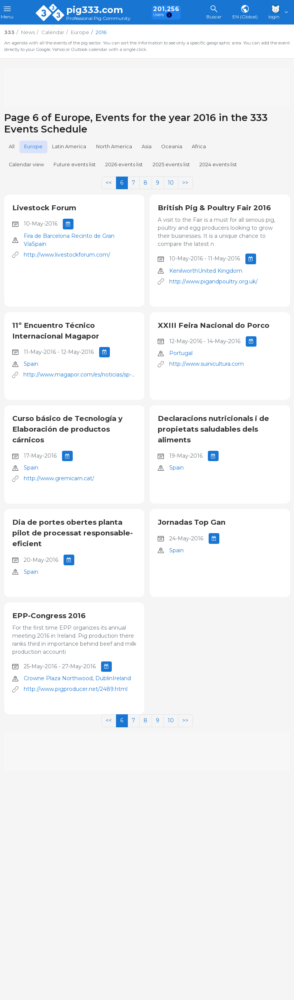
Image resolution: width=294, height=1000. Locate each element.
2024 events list (218, 164)
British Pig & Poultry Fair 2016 (214, 207)
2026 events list (124, 164)
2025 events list (171, 164)
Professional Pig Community (98, 18)
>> (185, 182)
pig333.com (94, 10)
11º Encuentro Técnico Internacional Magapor (55, 330)
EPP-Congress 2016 (48, 615)
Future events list (75, 164)
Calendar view (26, 164)
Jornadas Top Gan (191, 522)
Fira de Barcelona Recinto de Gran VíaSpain (69, 239)
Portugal (181, 353)
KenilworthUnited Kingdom (205, 270)
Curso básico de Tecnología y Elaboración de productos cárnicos (67, 429)
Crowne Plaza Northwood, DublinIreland (77, 678)
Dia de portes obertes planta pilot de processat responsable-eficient (72, 533)
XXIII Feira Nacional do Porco (214, 325)
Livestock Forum (44, 207)
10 (171, 182)
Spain (31, 363)
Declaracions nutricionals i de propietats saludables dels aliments (213, 429)
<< (109, 182)
